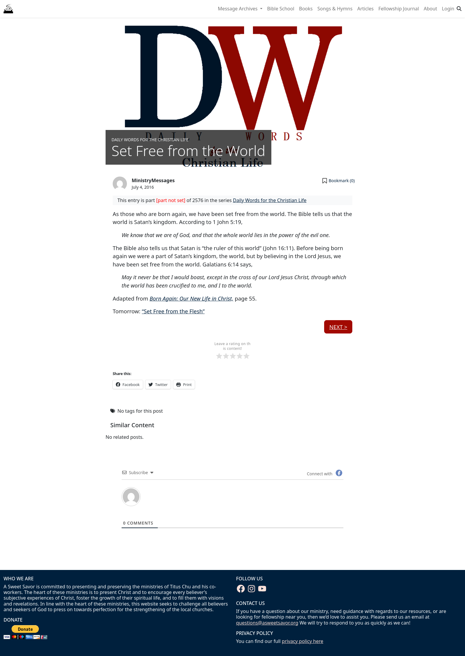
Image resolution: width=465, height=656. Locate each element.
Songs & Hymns (334, 8)
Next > (338, 327)
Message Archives (238, 8)
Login (448, 8)
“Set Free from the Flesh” (173, 311)
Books (306, 8)
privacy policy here (302, 641)
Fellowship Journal (398, 8)
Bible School (280, 8)
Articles (365, 8)
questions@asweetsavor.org (267, 623)
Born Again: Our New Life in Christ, (191, 298)
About (430, 8)
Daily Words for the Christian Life (150, 139)
